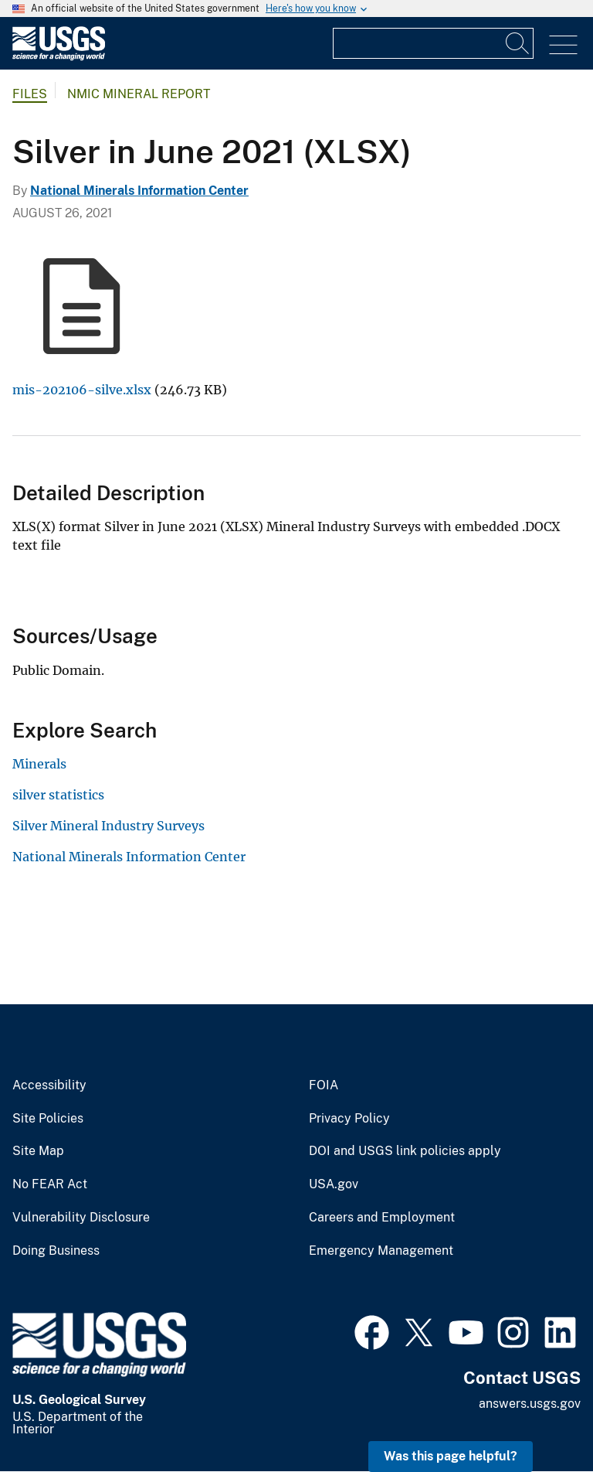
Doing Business (56, 1251)
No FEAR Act (49, 1184)
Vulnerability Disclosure (81, 1218)
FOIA (323, 1085)
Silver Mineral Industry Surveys (108, 825)
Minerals (39, 764)
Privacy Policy (349, 1119)
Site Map (38, 1151)
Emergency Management (381, 1251)
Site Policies (47, 1119)
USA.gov (333, 1184)
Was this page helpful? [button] (450, 1456)
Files (29, 94)
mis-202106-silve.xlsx (81, 389)
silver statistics (58, 794)
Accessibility (49, 1085)
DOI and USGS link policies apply (405, 1151)
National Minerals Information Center (139, 190)
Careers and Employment (382, 1218)
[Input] (433, 43)
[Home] (58, 56)
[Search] (518, 43)
